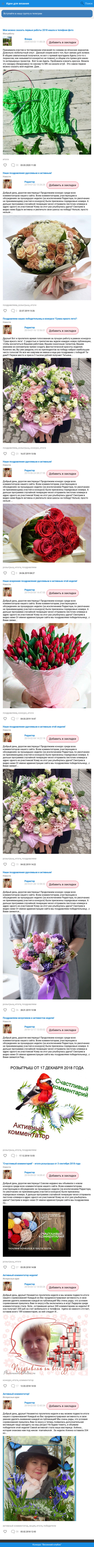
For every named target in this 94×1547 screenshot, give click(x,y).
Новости (7, 176)
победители (49, 1525)
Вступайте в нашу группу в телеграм (23, 13)
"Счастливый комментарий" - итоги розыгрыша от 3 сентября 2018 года (41, 1163)
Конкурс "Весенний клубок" (47, 1544)
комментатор (26, 1380)
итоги (6, 159)
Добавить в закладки (62, 42)
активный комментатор (15, 1525)
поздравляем (10, 305)
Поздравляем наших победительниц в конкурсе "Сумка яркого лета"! (40, 318)
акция (32, 1525)
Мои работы (8, 33)
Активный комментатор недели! (20, 1275)
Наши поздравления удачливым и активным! (27, 173)
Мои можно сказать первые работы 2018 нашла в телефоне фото (38, 30)
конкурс (34, 448)
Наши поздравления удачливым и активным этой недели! (34, 726)
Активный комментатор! (16, 1394)
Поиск (89, 3)
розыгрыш (23, 305)
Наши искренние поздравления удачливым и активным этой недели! (40, 581)
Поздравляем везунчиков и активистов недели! (28, 1018)
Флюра (28, 39)
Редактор (29, 182)
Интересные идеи (11, 1279)
